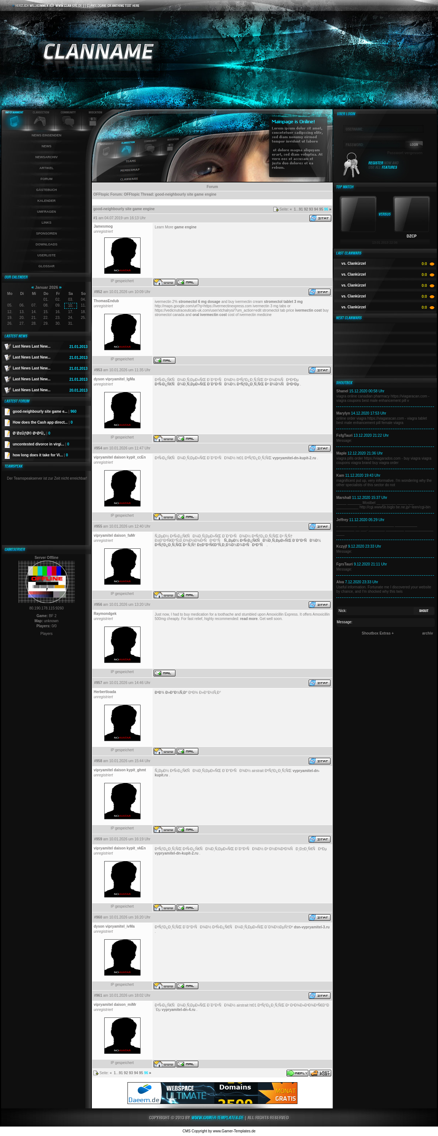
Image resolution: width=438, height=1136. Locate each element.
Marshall (343, 498)
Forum (47, 179)
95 (321, 209)
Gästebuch (46, 190)
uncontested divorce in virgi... (41, 444)
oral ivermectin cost (209, 315)
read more (248, 619)
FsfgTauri (344, 435)
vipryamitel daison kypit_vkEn (120, 848)
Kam (340, 475)
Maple (341, 453)
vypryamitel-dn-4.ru (178, 1010)
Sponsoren (46, 233)
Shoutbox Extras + (378, 633)
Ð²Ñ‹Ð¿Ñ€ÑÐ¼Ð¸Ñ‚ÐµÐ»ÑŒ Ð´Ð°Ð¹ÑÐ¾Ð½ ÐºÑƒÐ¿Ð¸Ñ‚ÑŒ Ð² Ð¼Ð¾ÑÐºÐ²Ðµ (227, 384)
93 (311, 209)
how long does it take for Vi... (40, 455)
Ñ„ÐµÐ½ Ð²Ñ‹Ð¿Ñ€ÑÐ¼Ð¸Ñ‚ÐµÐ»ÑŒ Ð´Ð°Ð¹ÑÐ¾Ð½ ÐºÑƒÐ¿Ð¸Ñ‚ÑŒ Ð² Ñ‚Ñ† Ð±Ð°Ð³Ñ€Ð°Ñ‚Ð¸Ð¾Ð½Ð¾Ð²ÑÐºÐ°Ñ (238, 543)
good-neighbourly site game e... (45, 411)
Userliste (46, 255)
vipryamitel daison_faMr (114, 535)
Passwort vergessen (404, 153)
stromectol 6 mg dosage (199, 302)
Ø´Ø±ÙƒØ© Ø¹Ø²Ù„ (31, 433)
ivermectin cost (308, 310)
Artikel (47, 168)
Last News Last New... (31, 346)
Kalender (46, 201)
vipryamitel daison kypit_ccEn (120, 457)
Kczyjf (341, 546)
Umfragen (46, 211)
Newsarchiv (46, 157)
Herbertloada (105, 692)
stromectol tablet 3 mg (283, 302)
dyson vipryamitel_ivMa (114, 926)
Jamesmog (103, 226)
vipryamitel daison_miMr (115, 1005)
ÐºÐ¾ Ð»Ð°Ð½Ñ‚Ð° (171, 693)
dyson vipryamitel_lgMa (114, 379)
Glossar (46, 266)
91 (301, 209)
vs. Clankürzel (353, 263)
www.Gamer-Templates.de (234, 1131)
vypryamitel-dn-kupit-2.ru (294, 458)
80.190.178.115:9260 (46, 608)
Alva (340, 582)
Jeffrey (342, 520)
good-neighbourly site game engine (185, 194)
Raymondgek (105, 614)
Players (46, 634)
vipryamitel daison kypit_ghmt (120, 770)
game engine (185, 227)
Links (47, 222)
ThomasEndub (106, 301)
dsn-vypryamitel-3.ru (311, 927)
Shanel (342, 391)
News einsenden (46, 135)
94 (316, 209)
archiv (427, 633)
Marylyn (343, 413)
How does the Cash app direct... (43, 422)
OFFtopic (101, 194)
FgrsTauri (344, 564)
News (47, 146)
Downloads (46, 244)
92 (306, 209)
